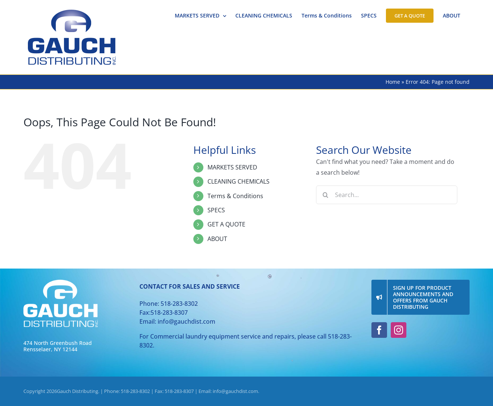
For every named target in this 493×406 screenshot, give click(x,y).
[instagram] (398, 330)
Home (393, 81)
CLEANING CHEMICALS (238, 181)
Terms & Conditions (235, 196)
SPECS (216, 210)
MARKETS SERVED (232, 167)
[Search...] (386, 194)
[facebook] (379, 330)
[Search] (325, 194)
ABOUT (217, 239)
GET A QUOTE (226, 224)
